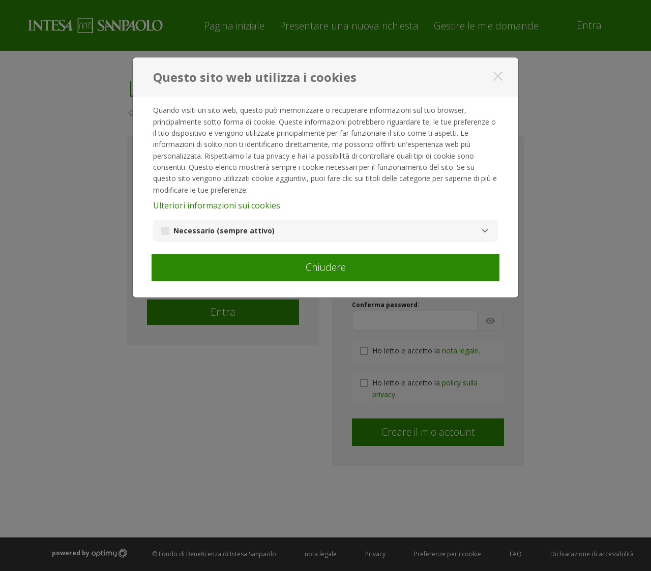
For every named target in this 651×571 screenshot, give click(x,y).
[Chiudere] (498, 76)
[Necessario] (485, 231)
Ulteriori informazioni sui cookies (216, 205)
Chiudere (326, 267)
